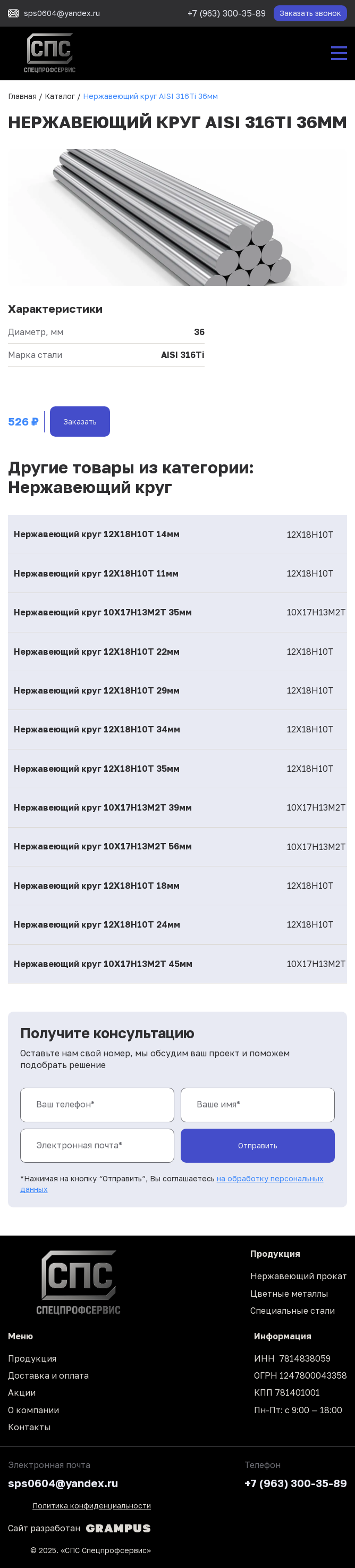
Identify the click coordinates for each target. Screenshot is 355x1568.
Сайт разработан (79, 1528)
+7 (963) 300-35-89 (227, 13)
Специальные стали (292, 1310)
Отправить (257, 1145)
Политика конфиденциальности (91, 1505)
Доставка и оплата (48, 1375)
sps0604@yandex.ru (63, 1483)
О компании (33, 1410)
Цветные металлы (289, 1293)
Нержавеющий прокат (298, 1276)
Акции (22, 1392)
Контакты (29, 1427)
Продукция (32, 1358)
